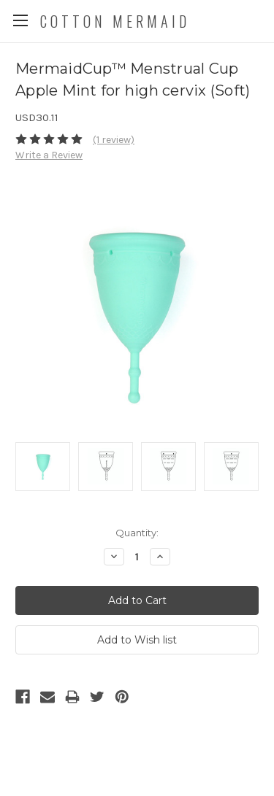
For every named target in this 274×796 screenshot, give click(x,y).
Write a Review (49, 155)
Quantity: (137, 532)
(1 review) (113, 140)
